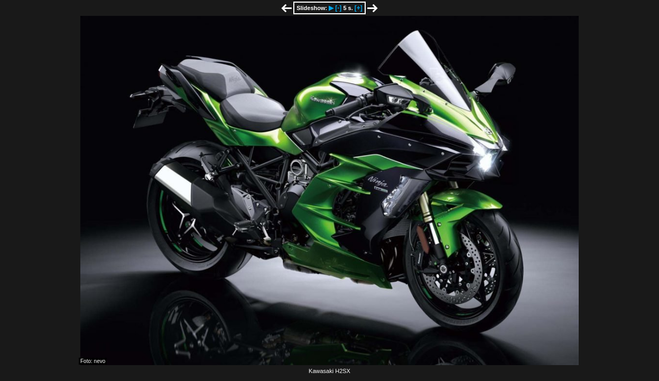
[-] (338, 8)
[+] (359, 8)
